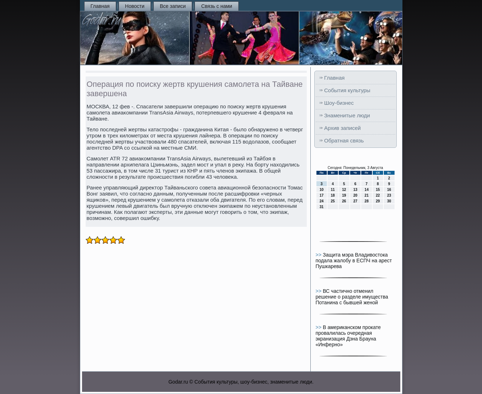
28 (366, 201)
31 (322, 207)
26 (344, 201)
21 (366, 195)
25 (333, 201)
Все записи (173, 6)
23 (389, 195)
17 (322, 195)
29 (378, 201)
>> (319, 255)
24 (322, 201)
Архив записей (342, 128)
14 (366, 190)
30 (389, 201)
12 (344, 190)
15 (378, 190)
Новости (134, 6)
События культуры (347, 90)
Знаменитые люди (347, 115)
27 (355, 201)
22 (378, 195)
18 (333, 195)
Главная (100, 6)
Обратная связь (344, 140)
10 (322, 190)
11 (333, 190)
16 (389, 190)
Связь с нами (216, 6)
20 (355, 195)
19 (344, 195)
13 (355, 190)
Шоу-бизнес (339, 103)
